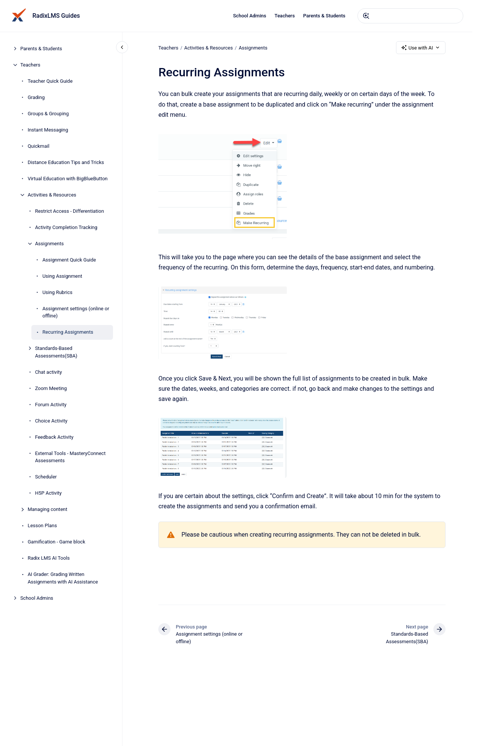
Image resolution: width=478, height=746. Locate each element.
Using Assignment (62, 276)
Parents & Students (324, 16)
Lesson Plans (42, 525)
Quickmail (38, 146)
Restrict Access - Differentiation (69, 211)
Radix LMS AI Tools (49, 558)
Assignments (49, 243)
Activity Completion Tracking (66, 227)
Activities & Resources (52, 195)
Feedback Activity (54, 437)
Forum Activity (51, 404)
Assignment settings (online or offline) (75, 312)
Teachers (285, 16)
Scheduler (46, 477)
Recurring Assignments (67, 332)
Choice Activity (51, 421)
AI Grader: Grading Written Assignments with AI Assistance (63, 578)
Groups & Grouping (48, 113)
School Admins (249, 16)
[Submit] (366, 16)
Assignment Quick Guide (69, 260)
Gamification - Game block (56, 542)
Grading (36, 97)
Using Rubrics (57, 292)
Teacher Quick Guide (50, 81)
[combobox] (410, 16)
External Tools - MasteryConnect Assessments (70, 457)
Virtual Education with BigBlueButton (68, 178)
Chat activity (48, 372)
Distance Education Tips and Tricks (66, 162)
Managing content (47, 509)
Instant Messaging (48, 130)
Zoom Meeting (51, 388)
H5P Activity (48, 493)
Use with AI (421, 48)
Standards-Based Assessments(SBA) (56, 352)
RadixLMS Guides (56, 15)
